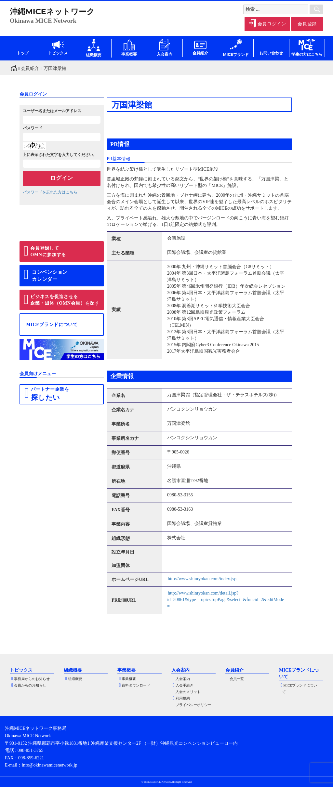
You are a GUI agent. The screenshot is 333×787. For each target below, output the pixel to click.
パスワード (32, 128)
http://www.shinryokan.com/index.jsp (202, 578)
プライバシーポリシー (193, 705)
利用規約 (183, 698)
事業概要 (129, 679)
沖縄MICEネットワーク (52, 11)
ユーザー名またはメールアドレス (52, 111)
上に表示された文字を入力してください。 (60, 154)
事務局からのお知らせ (32, 679)
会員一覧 (237, 679)
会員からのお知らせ (30, 685)
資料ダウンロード (136, 685)
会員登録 (307, 23)
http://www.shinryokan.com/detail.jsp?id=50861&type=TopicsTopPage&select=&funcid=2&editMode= (225, 600)
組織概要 (75, 679)
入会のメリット (188, 692)
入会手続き (184, 685)
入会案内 (183, 679)
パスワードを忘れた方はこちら (50, 192)
